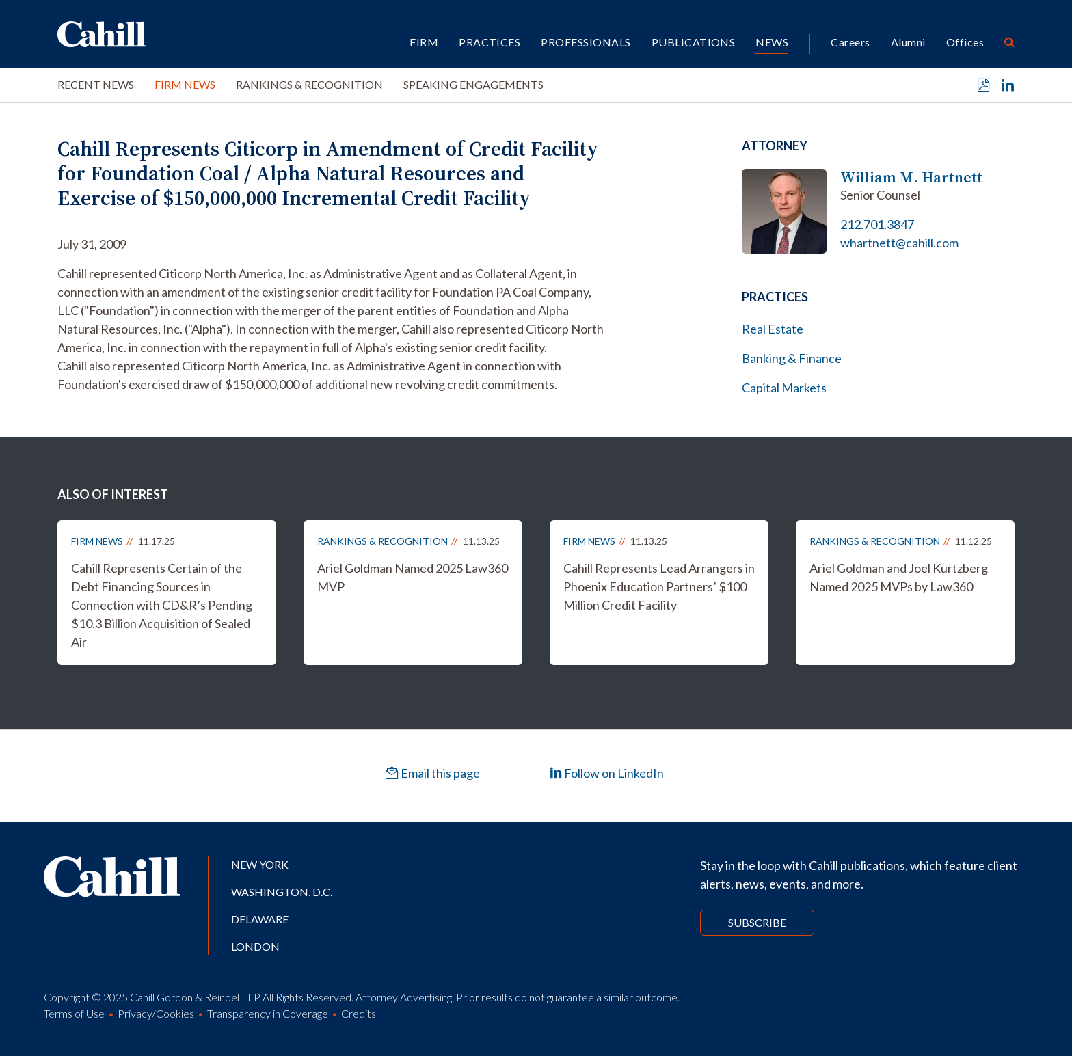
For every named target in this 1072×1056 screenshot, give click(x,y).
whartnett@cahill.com (899, 242)
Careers (850, 42)
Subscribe (757, 922)
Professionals (585, 42)
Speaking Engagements (473, 84)
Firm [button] (424, 42)
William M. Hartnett (911, 177)
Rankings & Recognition (309, 84)
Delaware (260, 918)
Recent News (95, 84)
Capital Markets (784, 387)
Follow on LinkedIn (607, 773)
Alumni (908, 42)
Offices (965, 42)
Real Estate (772, 328)
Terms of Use (74, 1013)
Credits (358, 1013)
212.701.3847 (877, 224)
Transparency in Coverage (267, 1013)
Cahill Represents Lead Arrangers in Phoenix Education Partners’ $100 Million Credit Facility (659, 586)
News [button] (771, 42)
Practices (489, 42)
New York (260, 864)
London (255, 946)
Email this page (433, 773)
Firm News (185, 84)
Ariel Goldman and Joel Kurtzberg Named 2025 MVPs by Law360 (898, 577)
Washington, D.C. (281, 891)
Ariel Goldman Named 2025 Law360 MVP (412, 577)
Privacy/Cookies (156, 1013)
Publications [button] (694, 42)
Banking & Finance (792, 358)
